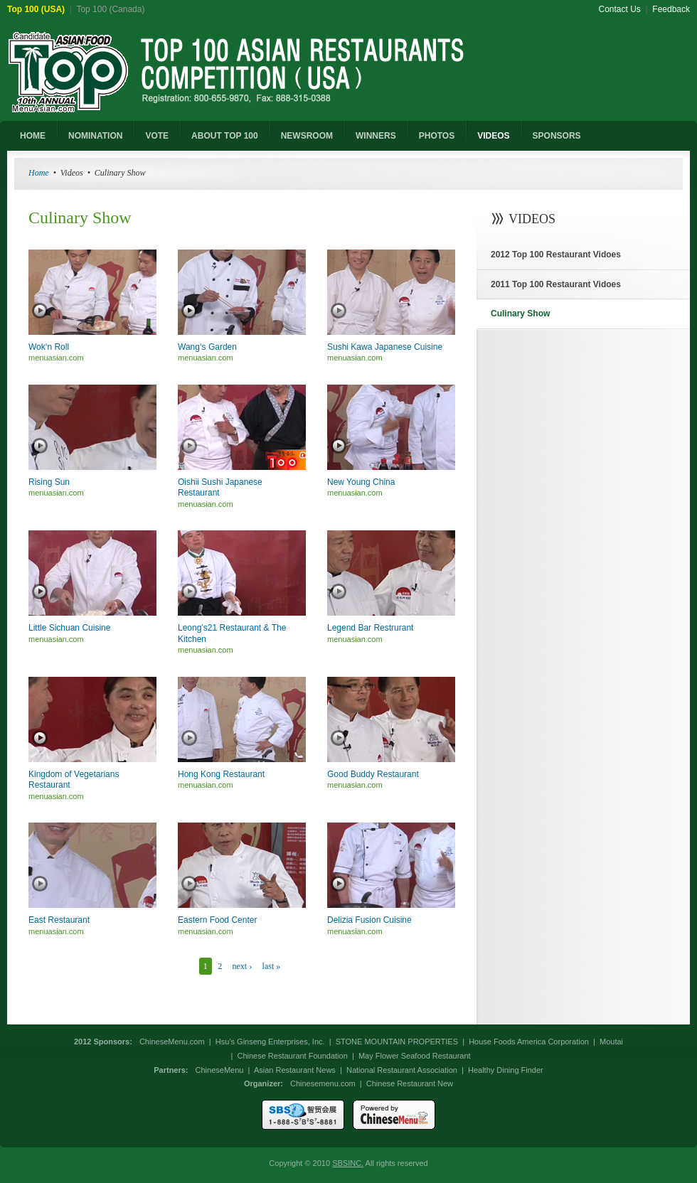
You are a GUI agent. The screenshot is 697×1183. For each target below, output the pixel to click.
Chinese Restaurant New (409, 1083)
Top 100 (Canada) (110, 9)
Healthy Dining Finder (505, 1070)
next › (242, 966)
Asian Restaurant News (295, 1070)
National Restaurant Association (401, 1070)
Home (38, 173)
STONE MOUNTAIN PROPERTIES (397, 1041)
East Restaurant (59, 920)
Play (40, 310)
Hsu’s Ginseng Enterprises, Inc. (270, 1041)
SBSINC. (347, 1163)
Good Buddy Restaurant (373, 774)
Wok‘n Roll (48, 347)
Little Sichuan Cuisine (69, 628)
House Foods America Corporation (529, 1041)
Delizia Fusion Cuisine (369, 920)
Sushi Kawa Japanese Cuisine (384, 347)
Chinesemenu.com (323, 1083)
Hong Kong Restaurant (221, 774)
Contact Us (619, 9)
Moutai (611, 1041)
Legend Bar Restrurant (370, 628)
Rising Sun (49, 482)
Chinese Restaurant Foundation (292, 1055)
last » (271, 966)
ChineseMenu (220, 1070)
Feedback (671, 9)
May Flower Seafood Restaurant (414, 1055)
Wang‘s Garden (207, 347)
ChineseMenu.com (172, 1041)
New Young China (361, 482)
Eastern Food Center (217, 920)
